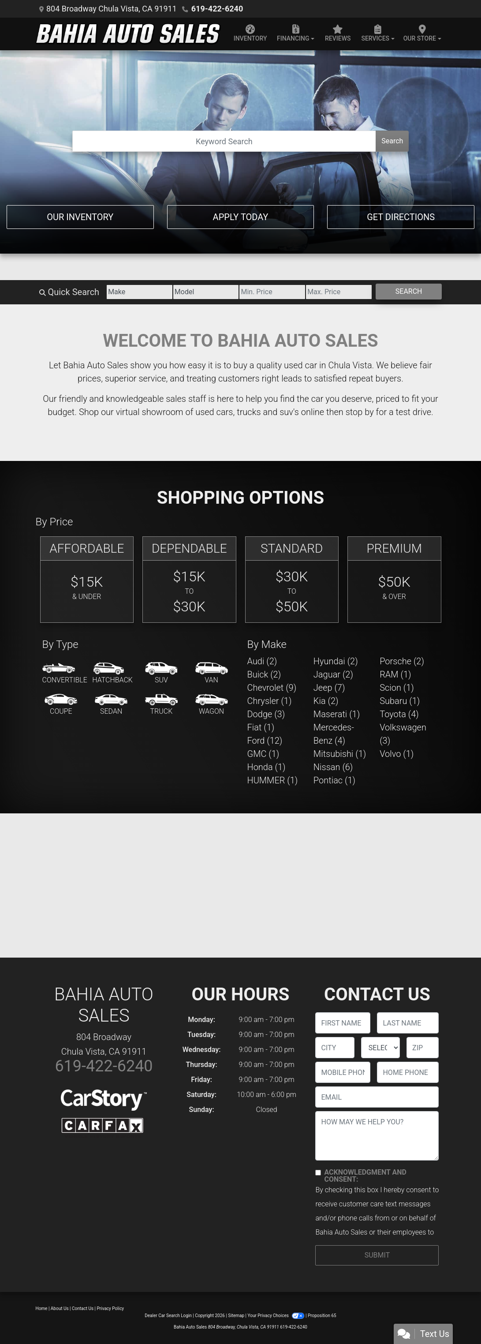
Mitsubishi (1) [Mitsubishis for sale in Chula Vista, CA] (339, 754)
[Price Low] (272, 292)
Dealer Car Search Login (168, 1315)
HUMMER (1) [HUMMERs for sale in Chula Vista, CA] (272, 780)
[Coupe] (61, 705)
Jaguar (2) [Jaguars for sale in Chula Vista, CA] (333, 674)
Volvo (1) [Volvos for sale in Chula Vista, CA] (397, 754)
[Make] (139, 292)
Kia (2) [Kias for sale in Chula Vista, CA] (326, 701)
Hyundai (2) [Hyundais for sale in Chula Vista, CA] (335, 661)
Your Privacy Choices (277, 1315)
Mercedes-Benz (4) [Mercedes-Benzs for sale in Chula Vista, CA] (333, 734)
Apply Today (240, 217)
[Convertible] (64, 673)
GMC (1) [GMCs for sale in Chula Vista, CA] (263, 754)
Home (42, 1308)
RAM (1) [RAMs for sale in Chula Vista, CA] (395, 674)
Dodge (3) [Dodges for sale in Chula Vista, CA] (266, 714)
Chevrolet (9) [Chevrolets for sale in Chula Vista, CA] (272, 687)
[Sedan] (111, 705)
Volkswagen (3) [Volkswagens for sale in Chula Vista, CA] (403, 734)
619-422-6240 (217, 8)
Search (392, 141)
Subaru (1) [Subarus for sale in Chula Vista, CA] (400, 701)
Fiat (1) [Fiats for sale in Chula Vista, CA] (261, 727)
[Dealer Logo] (128, 33)
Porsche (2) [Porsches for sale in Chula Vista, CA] (402, 661)
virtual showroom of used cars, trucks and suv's (207, 412)
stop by (360, 412)
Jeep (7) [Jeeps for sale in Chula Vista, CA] (329, 687)
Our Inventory (80, 217)
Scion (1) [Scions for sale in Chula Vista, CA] (397, 687)
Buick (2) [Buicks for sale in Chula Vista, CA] (264, 674)
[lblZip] (422, 1047)
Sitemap (236, 1315)
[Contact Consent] (318, 1173)
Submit (377, 1255)
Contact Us (82, 1308)
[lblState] (380, 1047)
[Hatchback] (112, 673)
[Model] (206, 292)
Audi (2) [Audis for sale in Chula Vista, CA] (262, 661)
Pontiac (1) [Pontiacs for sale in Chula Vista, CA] (334, 780)
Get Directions (401, 217)
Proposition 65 (322, 1315)
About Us (60, 1308)
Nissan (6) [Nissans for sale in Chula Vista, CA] (333, 767)
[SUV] (161, 673)
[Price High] (339, 292)
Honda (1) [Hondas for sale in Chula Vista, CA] (266, 767)
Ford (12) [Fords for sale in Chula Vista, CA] (265, 740)
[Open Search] (224, 141)
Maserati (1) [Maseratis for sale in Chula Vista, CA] (336, 714)
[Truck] (161, 705)
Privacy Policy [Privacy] (110, 1308)
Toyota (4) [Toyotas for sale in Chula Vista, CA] (399, 714)
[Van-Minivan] (211, 673)
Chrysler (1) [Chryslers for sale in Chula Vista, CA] (269, 701)
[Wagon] (211, 705)
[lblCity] (334, 1047)
